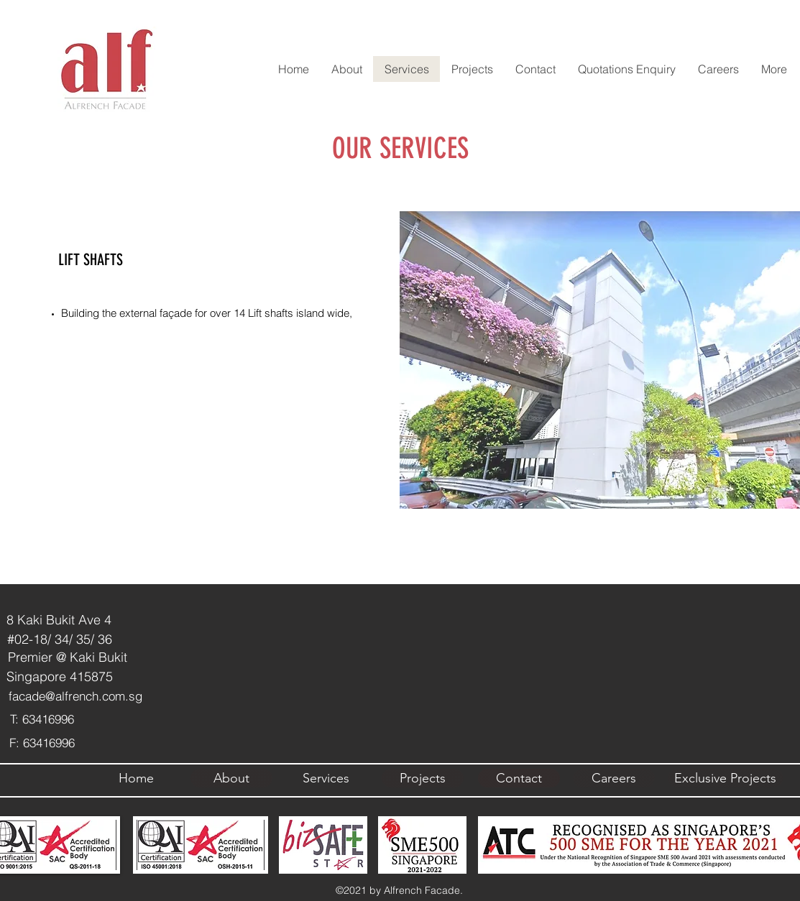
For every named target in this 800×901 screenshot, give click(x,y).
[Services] (326, 778)
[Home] (137, 778)
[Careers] (614, 778)
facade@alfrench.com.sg (75, 695)
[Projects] (423, 778)
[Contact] (519, 778)
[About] (231, 778)
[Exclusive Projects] (725, 778)
